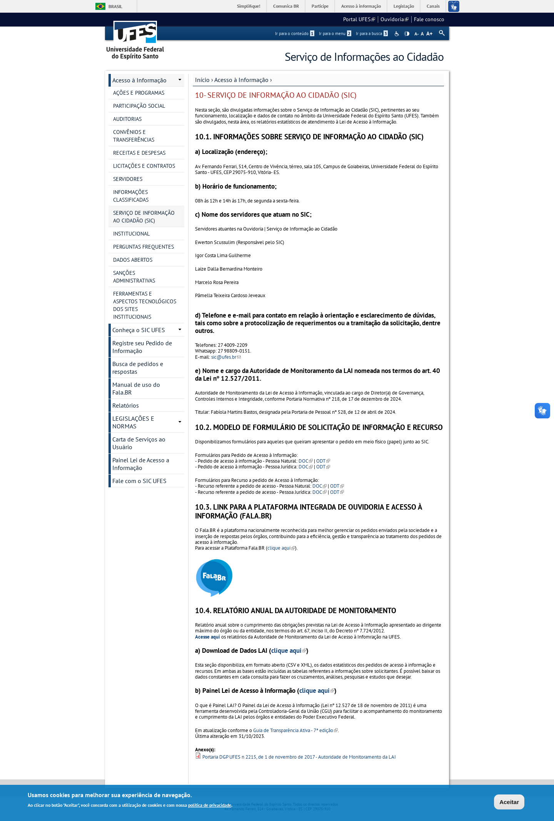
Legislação (404, 6)
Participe (320, 6)
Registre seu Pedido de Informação (142, 346)
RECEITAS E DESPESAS (139, 152)
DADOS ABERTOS (132, 259)
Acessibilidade (397, 33)
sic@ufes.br (226, 357)
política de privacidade (209, 806)
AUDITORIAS (127, 118)
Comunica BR (286, 6)
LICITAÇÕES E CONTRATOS (144, 165)
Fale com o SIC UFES (139, 481)
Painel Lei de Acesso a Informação (140, 464)
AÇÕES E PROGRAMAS (138, 92)
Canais (433, 6)
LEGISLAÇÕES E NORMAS (133, 422)
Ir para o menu (335, 33)
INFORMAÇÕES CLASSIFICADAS (131, 196)
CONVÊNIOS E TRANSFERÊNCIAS (133, 136)
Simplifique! (248, 6)
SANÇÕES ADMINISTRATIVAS (134, 276)
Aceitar (509, 803)
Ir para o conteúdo (294, 33)
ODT (323, 461)
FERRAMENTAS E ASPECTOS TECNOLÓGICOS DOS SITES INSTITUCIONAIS (144, 305)
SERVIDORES (127, 179)
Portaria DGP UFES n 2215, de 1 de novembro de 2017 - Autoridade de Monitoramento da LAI (299, 757)
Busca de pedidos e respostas (137, 367)
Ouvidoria (394, 19)
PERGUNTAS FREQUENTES (143, 246)
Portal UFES (359, 19)
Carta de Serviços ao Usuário (138, 443)
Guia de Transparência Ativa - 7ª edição (295, 730)
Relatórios (125, 405)
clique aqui (281, 548)
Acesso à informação (361, 6)
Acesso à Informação (241, 80)
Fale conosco (429, 19)
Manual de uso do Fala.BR (136, 388)
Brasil (115, 6)
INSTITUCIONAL (131, 233)
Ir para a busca (372, 33)
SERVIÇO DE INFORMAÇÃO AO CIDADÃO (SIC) (144, 216)
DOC (305, 461)
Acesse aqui (207, 637)
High (406, 34)
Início (202, 80)
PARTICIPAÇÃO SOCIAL (139, 105)
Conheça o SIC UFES (138, 330)
